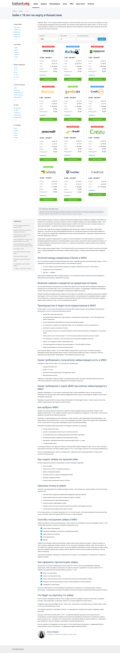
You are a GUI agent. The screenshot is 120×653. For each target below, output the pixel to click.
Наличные (17, 90)
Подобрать (102, 39)
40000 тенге (17, 36)
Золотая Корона (18, 95)
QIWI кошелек (18, 97)
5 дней (16, 47)
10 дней (16, 52)
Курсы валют (80, 4)
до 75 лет (16, 77)
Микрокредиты (55, 4)
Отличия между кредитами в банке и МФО (22, 226)
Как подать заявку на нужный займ (22, 252)
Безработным (17, 117)
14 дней (16, 54)
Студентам (17, 112)
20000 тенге (17, 32)
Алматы (16, 133)
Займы (35, 4)
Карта (15, 88)
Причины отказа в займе (21, 256)
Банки (65, 4)
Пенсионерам (18, 115)
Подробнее (43, 75)
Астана (16, 135)
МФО (71, 4)
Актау (15, 128)
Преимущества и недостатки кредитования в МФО (22, 235)
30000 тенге (17, 34)
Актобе (16, 130)
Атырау (16, 137)
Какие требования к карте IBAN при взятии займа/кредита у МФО (23, 245)
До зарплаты (17, 108)
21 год (15, 74)
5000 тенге (17, 27)
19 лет (15, 70)
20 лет (15, 72)
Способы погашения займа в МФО (22, 260)
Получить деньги (48, 79)
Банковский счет (18, 92)
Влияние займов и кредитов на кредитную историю (22, 231)
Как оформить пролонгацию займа (22, 264)
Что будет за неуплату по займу (22, 268)
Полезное (91, 4)
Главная (14, 11)
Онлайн (16, 110)
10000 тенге (17, 29)
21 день (16, 57)
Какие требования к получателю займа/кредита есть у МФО (23, 240)
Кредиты (44, 4)
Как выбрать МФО (19, 248)
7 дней (16, 50)
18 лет (15, 67)
